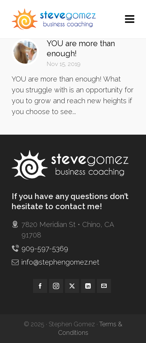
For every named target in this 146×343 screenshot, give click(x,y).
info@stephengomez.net (60, 262)
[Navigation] (129, 19)
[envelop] (104, 286)
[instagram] (56, 286)
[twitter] (72, 286)
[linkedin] (88, 286)
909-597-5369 (44, 248)
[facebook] (40, 286)
